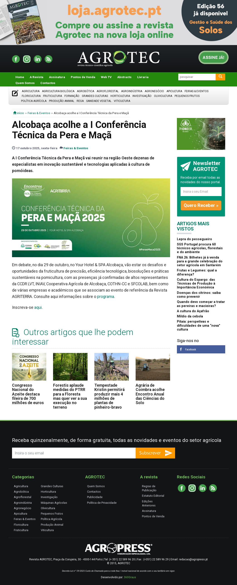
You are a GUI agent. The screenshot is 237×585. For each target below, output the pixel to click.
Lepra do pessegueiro (194, 239)
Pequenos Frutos (187, 96)
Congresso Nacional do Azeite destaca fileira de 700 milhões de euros (28, 394)
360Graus (130, 577)
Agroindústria (131, 91)
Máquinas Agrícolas (54, 502)
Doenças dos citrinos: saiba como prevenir (199, 295)
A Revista (36, 77)
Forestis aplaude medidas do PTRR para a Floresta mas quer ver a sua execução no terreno (70, 396)
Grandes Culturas (95, 96)
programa (105, 296)
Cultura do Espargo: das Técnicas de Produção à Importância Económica (196, 284)
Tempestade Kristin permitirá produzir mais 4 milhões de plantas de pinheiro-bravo (109, 396)
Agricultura (30, 91)
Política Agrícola (33, 101)
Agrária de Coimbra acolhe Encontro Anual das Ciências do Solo (150, 394)
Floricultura (31, 96)
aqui (38, 307)
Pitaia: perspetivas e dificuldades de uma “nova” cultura (198, 325)
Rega (80, 101)
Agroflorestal (108, 91)
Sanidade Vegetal (98, 101)
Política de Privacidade (102, 502)
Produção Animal (61, 101)
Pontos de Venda (83, 77)
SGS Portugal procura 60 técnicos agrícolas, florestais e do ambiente (200, 248)
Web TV (106, 77)
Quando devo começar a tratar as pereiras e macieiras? (201, 304)
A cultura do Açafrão (193, 311)
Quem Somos (25, 83)
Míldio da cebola (190, 316)
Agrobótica (85, 91)
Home (19, 77)
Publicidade (95, 497)
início (18, 113)
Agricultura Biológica (58, 91)
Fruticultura (52, 96)
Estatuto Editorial (153, 495)
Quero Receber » (201, 205)
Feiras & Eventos (196, 91)
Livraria (143, 77)
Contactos (47, 83)
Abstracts (124, 77)
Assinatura (57, 77)
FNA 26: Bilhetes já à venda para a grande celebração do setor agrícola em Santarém (199, 261)
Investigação (141, 96)
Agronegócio (154, 91)
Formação (71, 96)
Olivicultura (163, 96)
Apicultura (174, 91)
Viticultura (122, 101)
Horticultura (120, 96)
